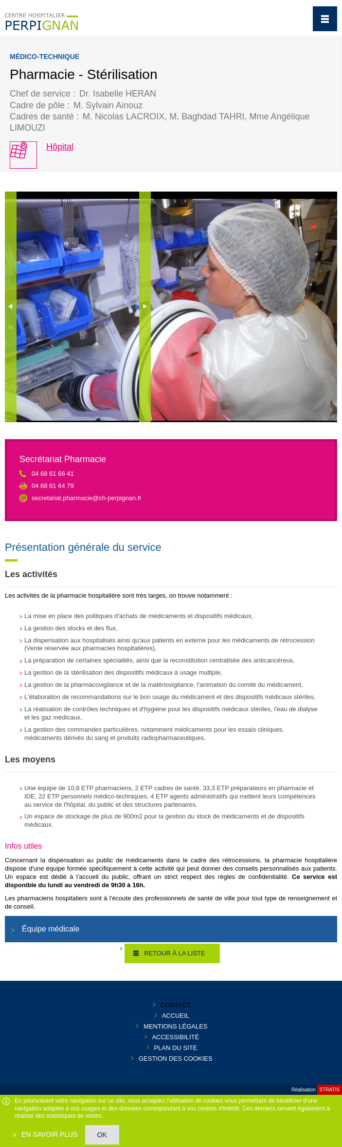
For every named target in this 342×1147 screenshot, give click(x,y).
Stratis (330, 1089)
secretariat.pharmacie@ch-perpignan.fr (87, 498)
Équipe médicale (50, 929)
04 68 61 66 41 (53, 473)
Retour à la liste (174, 953)
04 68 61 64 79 (53, 485)
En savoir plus (48, 1134)
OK (102, 1135)
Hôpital (59, 147)
